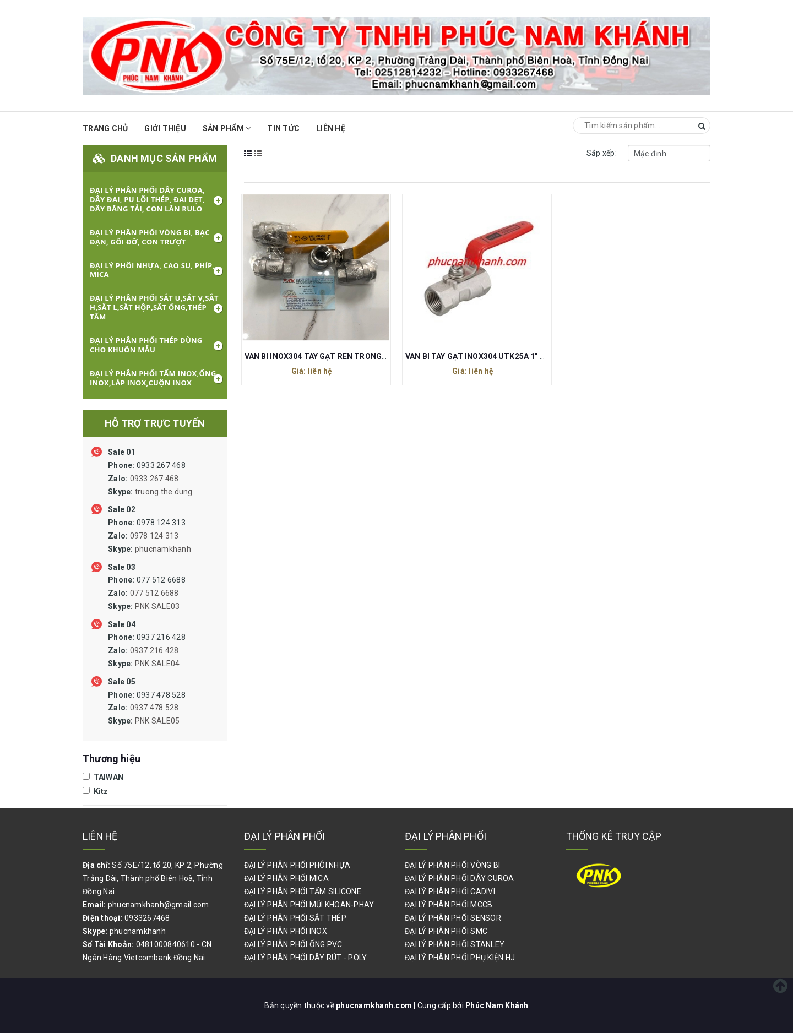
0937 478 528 (147, 708)
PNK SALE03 (157, 606)
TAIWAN (103, 777)
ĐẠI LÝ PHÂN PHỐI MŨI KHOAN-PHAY (309, 904)
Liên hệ (330, 128)
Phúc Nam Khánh (497, 1005)
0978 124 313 (149, 535)
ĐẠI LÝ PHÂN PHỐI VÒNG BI (452, 865)
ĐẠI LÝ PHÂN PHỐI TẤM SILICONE (302, 891)
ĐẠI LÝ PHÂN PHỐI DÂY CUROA (459, 878)
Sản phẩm (227, 128)
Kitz (95, 791)
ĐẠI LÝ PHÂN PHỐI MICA (286, 878)
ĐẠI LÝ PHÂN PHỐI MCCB (448, 904)
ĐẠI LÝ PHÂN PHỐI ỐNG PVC (293, 944)
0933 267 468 (150, 478)
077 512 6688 (147, 593)
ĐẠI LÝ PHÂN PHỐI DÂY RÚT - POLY (305, 957)
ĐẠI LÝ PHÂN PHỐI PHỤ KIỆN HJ (460, 957)
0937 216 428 (147, 650)
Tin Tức (283, 128)
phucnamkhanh (163, 549)
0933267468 (147, 918)
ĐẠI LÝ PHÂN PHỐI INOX (285, 931)
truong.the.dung (164, 491)
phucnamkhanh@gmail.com (158, 904)
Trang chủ (105, 128)
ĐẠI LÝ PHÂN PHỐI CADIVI (450, 891)
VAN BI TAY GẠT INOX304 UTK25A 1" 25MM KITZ (494, 356)
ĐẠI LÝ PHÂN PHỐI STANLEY (454, 944)
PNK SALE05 (157, 720)
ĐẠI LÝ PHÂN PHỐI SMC (446, 931)
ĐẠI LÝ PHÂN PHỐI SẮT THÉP (295, 918)
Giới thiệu (165, 128)
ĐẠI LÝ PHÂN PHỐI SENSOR (453, 918)
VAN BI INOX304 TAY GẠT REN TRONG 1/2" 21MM (334, 356)
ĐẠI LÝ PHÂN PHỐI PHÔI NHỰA (297, 865)
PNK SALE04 (157, 663)
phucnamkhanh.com (374, 1005)
